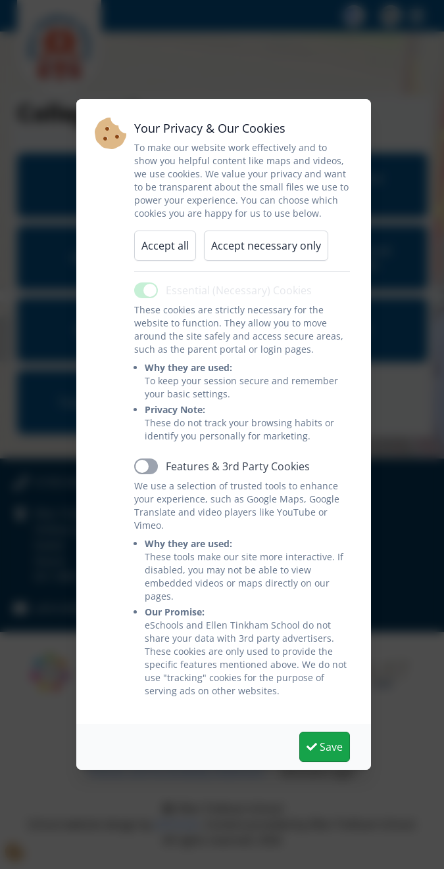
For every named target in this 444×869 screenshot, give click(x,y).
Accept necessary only (266, 245)
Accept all (165, 245)
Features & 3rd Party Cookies (238, 466)
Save (325, 747)
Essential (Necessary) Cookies (239, 290)
